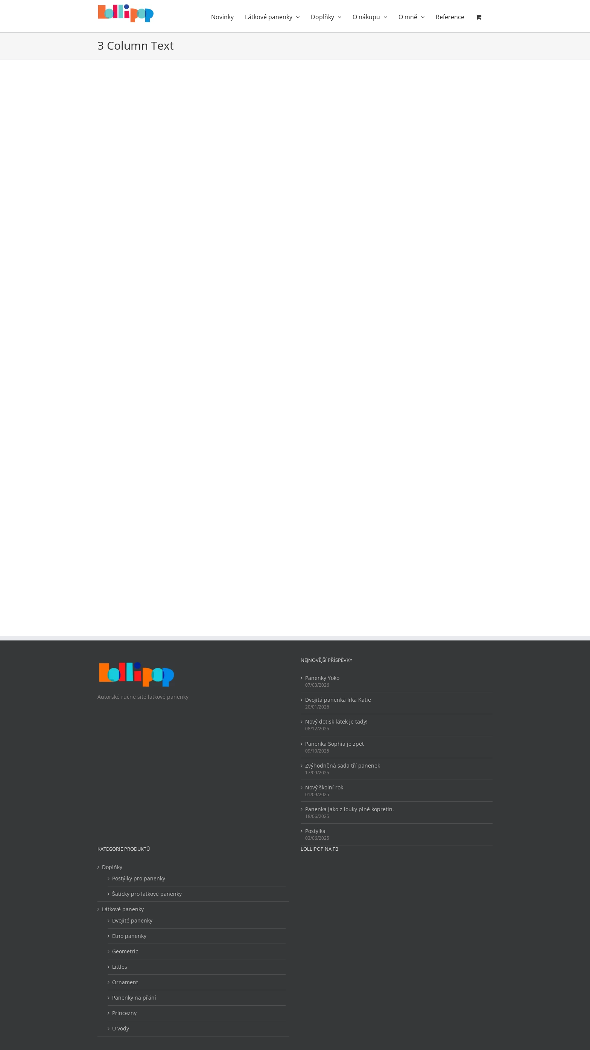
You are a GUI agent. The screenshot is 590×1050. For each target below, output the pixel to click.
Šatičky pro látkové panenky (147, 893)
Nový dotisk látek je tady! (336, 721)
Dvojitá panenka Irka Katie (338, 699)
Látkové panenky (123, 909)
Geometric (125, 951)
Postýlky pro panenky (138, 878)
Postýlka (315, 831)
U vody (120, 1028)
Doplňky (112, 867)
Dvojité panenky (132, 920)
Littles (119, 966)
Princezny (124, 1013)
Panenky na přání (134, 997)
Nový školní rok (324, 787)
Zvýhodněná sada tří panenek (342, 765)
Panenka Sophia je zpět (334, 743)
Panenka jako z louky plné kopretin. (349, 809)
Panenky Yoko (322, 677)
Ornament (125, 982)
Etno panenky (129, 935)
